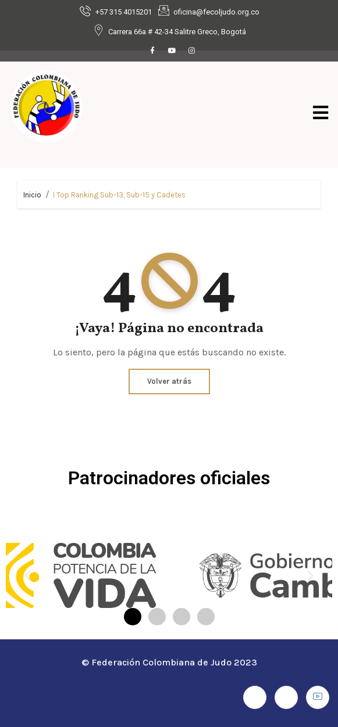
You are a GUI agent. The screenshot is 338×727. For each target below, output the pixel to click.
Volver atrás (169, 381)
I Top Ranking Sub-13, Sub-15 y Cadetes (119, 194)
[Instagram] (192, 51)
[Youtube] (172, 51)
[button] (28, 576)
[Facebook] (152, 51)
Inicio (32, 194)
